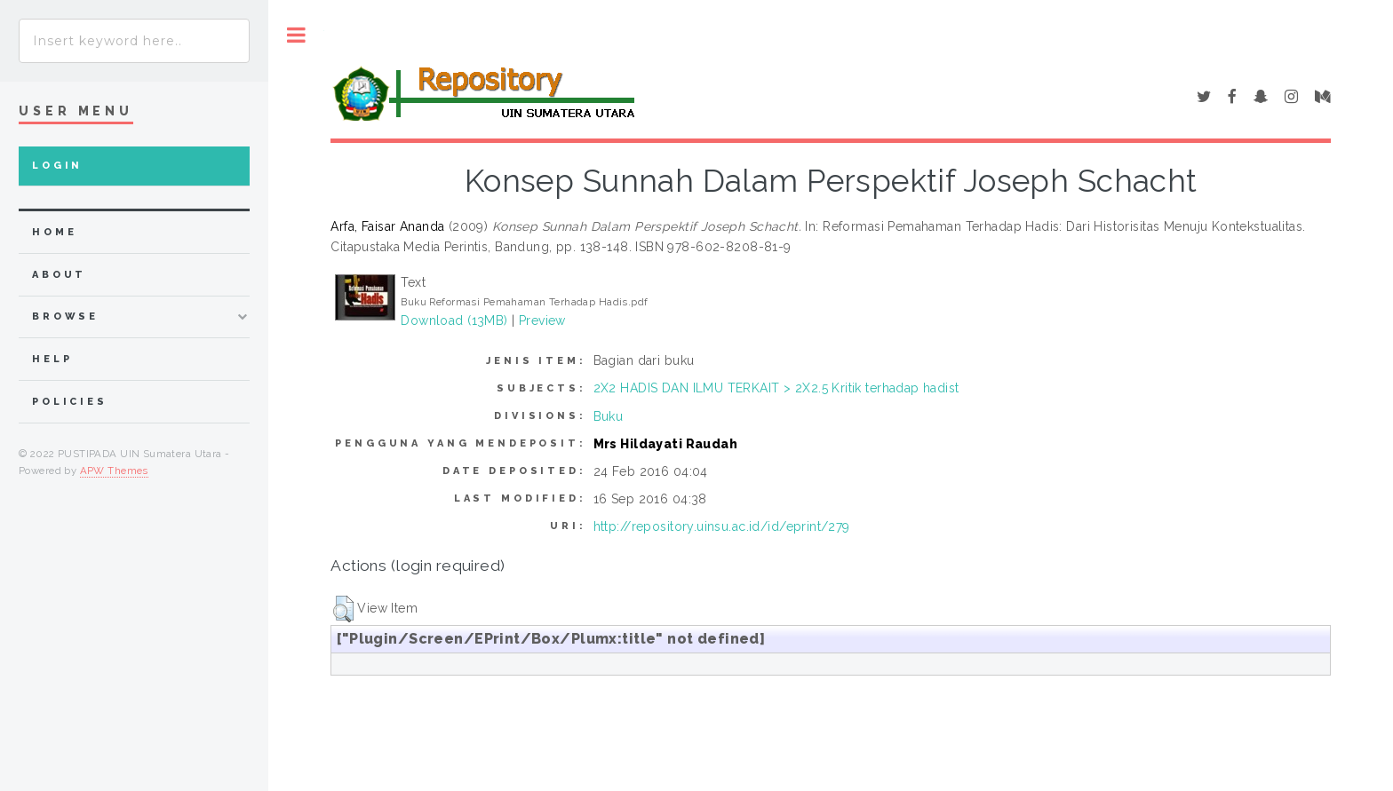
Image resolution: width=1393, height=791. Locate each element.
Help (52, 359)
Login (57, 165)
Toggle (296, 35)
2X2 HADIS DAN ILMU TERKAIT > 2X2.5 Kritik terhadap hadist (776, 388)
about (59, 275)
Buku (608, 416)
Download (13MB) (454, 320)
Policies (69, 401)
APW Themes (114, 470)
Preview (542, 320)
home (54, 232)
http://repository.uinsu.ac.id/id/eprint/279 (721, 526)
